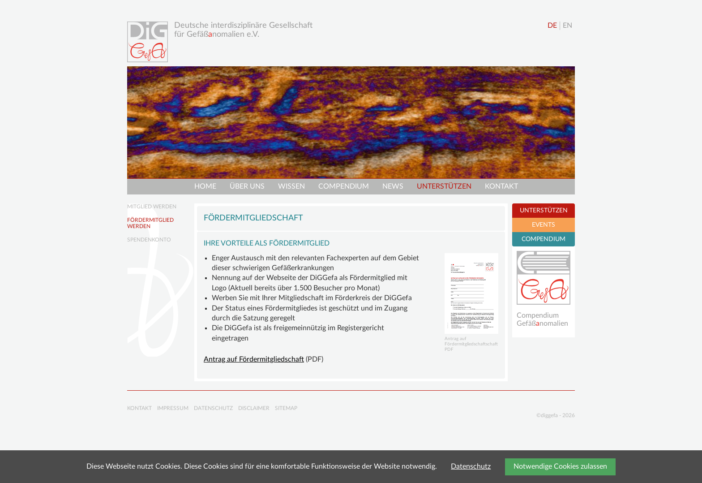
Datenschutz (471, 466)
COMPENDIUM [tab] (543, 239)
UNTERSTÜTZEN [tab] (544, 210)
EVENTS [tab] (543, 225)
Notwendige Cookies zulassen (560, 466)
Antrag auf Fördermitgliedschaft (254, 359)
